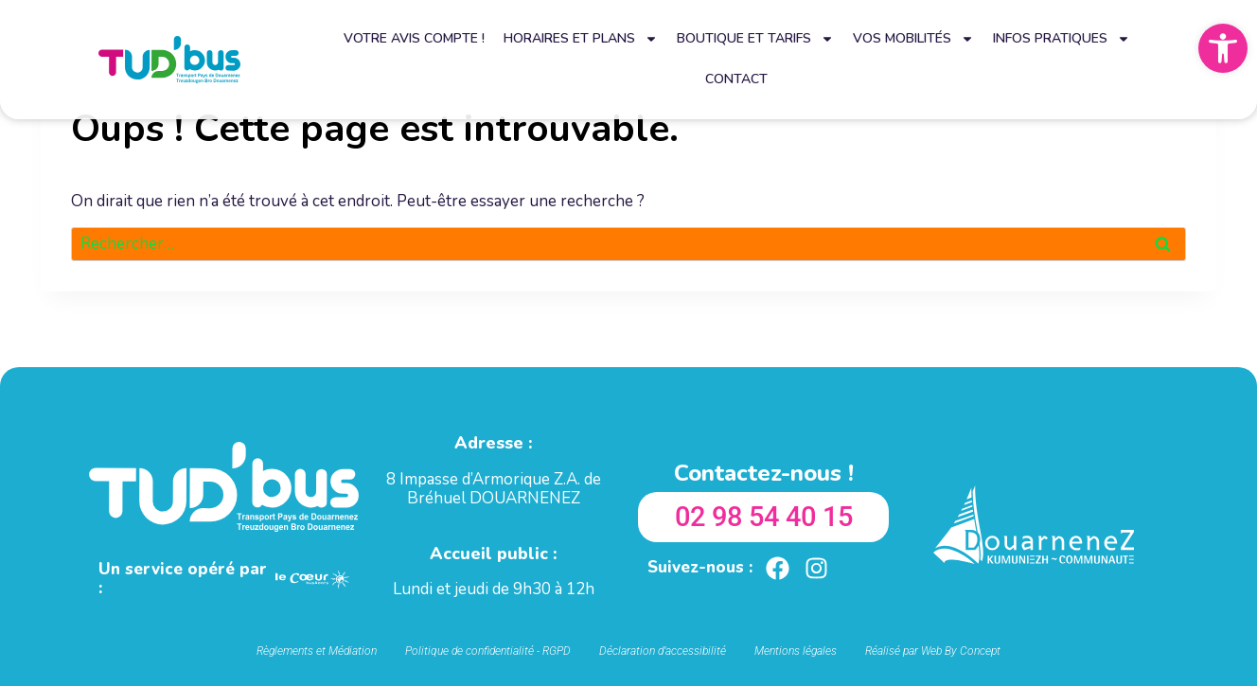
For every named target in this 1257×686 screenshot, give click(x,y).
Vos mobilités (913, 39)
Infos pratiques (1061, 39)
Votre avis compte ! (414, 38)
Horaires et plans (581, 39)
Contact (736, 79)
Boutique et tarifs (755, 39)
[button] (1223, 48)
